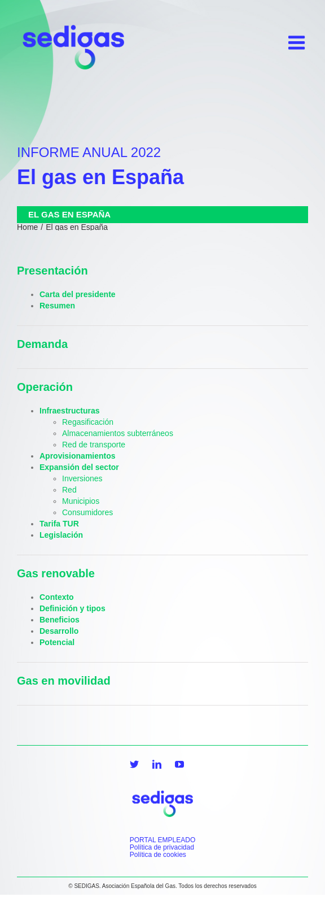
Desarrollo (58, 630)
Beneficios (59, 619)
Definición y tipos (72, 608)
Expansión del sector (79, 467)
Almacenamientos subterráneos (117, 433)
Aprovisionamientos (77, 455)
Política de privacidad (162, 847)
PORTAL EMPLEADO (162, 840)
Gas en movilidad (64, 680)
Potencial (56, 642)
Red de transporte (93, 444)
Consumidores (87, 512)
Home (27, 227)
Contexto (56, 597)
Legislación (61, 534)
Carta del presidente (77, 294)
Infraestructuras (69, 410)
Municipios (80, 501)
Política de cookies (158, 855)
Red (69, 489)
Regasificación (87, 421)
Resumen (57, 305)
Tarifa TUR (59, 523)
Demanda (42, 344)
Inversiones (82, 478)
